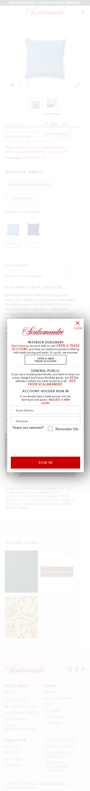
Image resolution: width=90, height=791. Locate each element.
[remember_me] (50, 428)
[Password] (45, 420)
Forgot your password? (28, 427)
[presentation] (49, 442)
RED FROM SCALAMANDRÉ (52, 382)
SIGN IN (45, 462)
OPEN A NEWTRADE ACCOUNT (45, 359)
